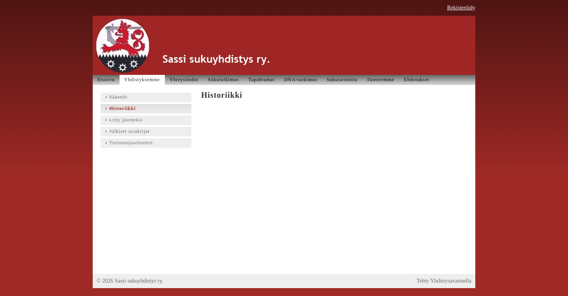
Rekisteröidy (461, 8)
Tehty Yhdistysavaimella (444, 281)
